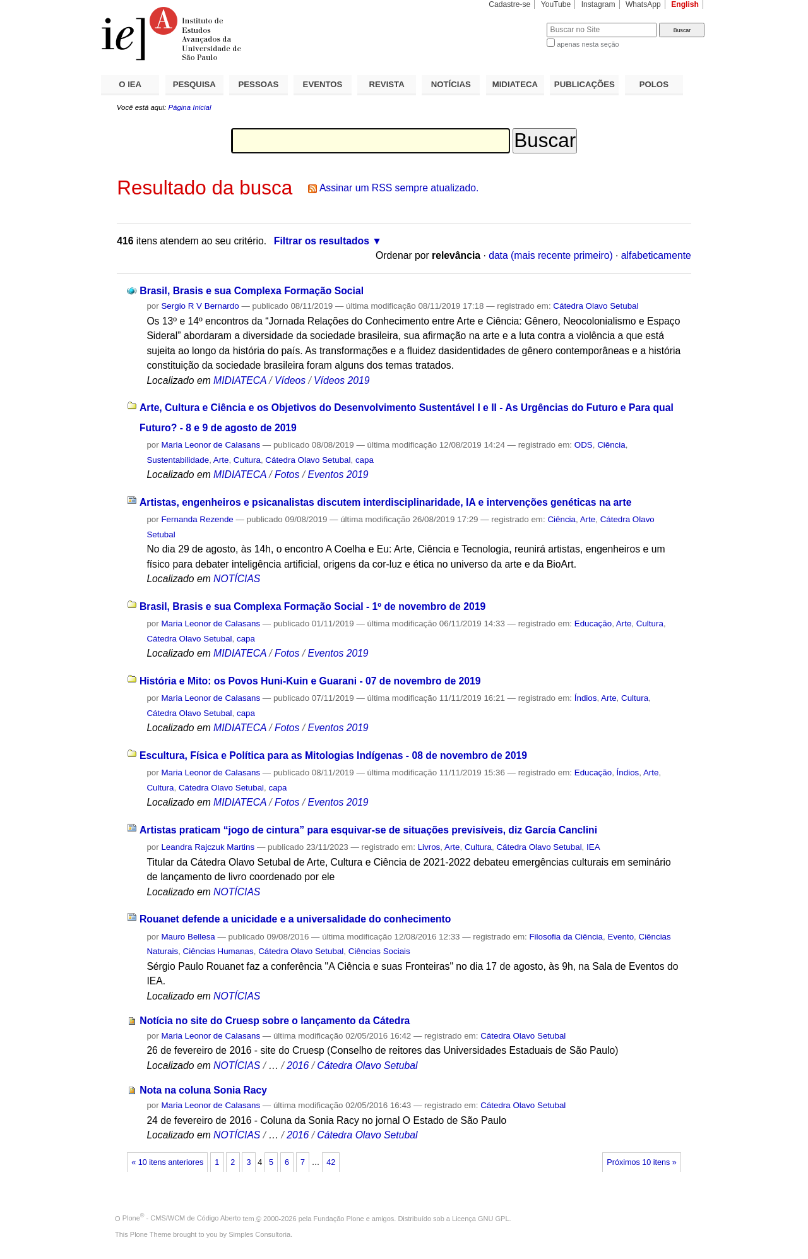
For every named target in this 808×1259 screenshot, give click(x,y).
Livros (429, 847)
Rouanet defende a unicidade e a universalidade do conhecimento (295, 919)
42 (330, 1162)
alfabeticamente (656, 255)
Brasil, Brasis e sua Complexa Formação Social (252, 290)
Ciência (611, 445)
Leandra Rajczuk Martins (207, 847)
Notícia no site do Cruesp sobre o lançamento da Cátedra (275, 1020)
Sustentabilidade (177, 460)
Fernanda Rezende (197, 519)
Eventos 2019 (337, 474)
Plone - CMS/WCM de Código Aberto (181, 1218)
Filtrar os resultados (321, 241)
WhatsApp (643, 4)
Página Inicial (189, 107)
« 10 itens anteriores (167, 1162)
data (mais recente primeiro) (551, 255)
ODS (583, 445)
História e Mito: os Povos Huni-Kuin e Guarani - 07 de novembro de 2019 (310, 681)
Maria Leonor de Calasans (210, 445)
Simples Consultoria (259, 1234)
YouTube (556, 4)
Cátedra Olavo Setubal (595, 306)
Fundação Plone (339, 1218)
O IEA (130, 84)
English (685, 4)
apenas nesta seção (588, 44)
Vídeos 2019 (341, 380)
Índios (585, 698)
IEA (593, 847)
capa (364, 460)
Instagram (598, 4)
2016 (298, 1065)
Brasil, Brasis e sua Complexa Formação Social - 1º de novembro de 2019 (312, 606)
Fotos (287, 474)
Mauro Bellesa (188, 936)
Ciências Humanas (218, 951)
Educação (593, 623)
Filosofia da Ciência (566, 936)
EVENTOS (323, 84)
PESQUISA (194, 84)
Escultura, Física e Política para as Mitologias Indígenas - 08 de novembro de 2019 (333, 755)
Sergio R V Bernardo (200, 306)
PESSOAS (259, 84)
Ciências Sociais (379, 951)
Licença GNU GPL (480, 1218)
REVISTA (387, 84)
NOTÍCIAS (451, 84)
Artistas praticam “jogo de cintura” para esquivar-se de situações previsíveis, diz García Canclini (368, 830)
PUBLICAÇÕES (584, 84)
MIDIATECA (515, 84)
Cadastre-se (509, 4)
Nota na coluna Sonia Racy (203, 1090)
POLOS (653, 84)
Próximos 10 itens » (641, 1162)
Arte (221, 460)
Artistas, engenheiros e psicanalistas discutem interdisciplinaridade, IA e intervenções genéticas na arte (386, 502)
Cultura (247, 460)
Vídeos (290, 380)
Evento (620, 936)
